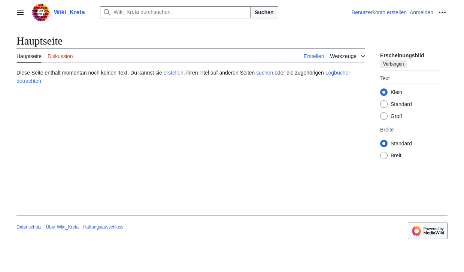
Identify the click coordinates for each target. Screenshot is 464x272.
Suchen (264, 12)
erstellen (174, 73)
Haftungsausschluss (103, 227)
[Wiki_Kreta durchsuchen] (175, 12)
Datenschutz (29, 227)
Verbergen (393, 64)
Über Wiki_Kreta (62, 227)
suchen (264, 73)
